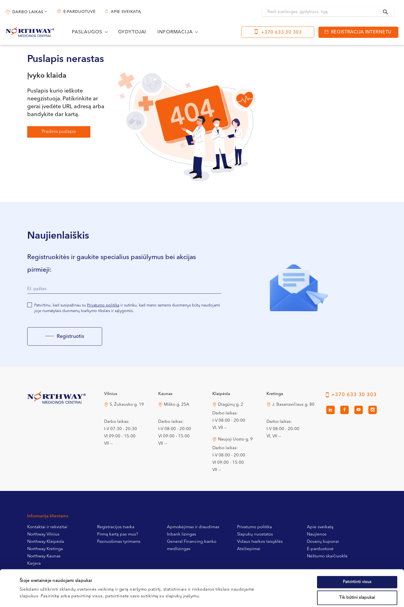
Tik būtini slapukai (357, 561)
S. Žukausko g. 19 (127, 405)
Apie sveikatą (126, 12)
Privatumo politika (103, 305)
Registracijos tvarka (115, 527)
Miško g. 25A (176, 405)
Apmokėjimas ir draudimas (193, 527)
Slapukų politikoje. (142, 573)
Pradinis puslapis (59, 132)
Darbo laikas (27, 12)
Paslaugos (87, 32)
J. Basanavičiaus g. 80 (293, 405)
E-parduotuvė (79, 12)
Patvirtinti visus (357, 545)
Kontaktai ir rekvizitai (47, 527)
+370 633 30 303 (281, 32)
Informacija (174, 32)
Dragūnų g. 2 (230, 405)
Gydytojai (132, 32)
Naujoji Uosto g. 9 (235, 439)
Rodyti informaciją (234, 596)
